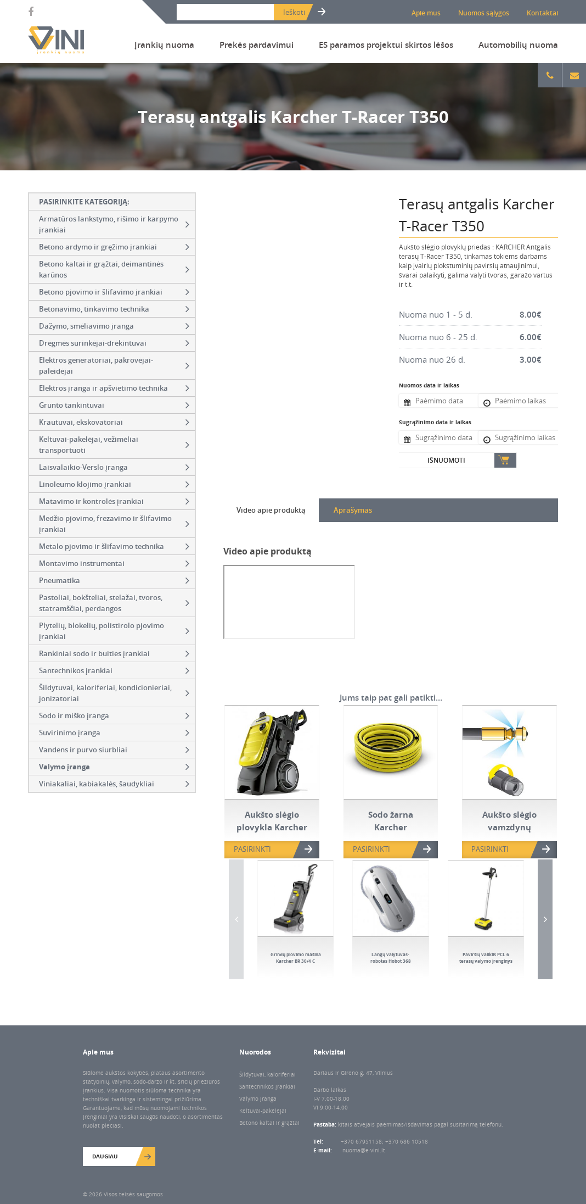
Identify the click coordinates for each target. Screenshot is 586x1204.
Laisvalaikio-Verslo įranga (114, 467)
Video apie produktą (271, 510)
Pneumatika (114, 580)
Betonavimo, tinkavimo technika (114, 308)
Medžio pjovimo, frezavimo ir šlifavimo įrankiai (114, 523)
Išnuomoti (446, 460)
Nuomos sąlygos (483, 13)
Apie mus (426, 13)
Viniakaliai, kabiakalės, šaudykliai (114, 783)
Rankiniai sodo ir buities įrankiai (114, 653)
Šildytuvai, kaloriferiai (267, 1074)
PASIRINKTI (252, 849)
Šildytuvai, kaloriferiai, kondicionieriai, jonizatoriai (114, 693)
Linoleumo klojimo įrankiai (114, 484)
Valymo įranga (114, 766)
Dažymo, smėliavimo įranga (114, 325)
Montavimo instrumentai (114, 563)
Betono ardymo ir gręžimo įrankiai (114, 246)
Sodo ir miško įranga (114, 715)
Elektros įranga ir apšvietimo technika (114, 387)
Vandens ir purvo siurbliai (114, 749)
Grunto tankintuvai (114, 405)
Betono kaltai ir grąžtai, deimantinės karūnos (114, 269)
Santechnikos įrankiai (114, 670)
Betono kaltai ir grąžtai (269, 1123)
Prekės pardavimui (256, 44)
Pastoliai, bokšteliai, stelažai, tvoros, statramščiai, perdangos (114, 602)
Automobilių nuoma (518, 44)
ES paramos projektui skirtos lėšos (386, 44)
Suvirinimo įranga (114, 732)
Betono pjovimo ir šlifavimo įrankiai (114, 291)
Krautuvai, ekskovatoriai (114, 422)
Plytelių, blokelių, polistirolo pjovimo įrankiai (114, 630)
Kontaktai (542, 13)
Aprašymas (353, 510)
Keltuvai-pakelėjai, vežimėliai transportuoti (114, 444)
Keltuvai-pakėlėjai (262, 1110)
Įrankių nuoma (164, 44)
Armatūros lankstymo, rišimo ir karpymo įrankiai (114, 224)
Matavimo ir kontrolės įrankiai (114, 501)
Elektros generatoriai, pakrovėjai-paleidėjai (114, 365)
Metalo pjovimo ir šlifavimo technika (114, 546)
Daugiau (105, 1156)
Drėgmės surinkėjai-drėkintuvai (114, 342)
